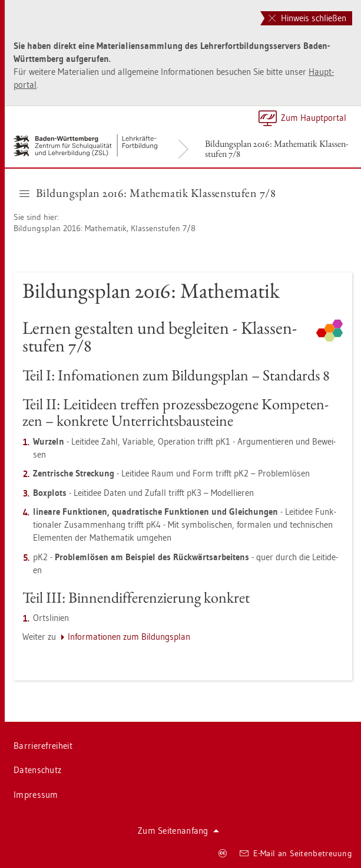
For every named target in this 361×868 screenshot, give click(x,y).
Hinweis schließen (307, 18)
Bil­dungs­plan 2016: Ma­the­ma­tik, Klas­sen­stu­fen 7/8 (105, 228)
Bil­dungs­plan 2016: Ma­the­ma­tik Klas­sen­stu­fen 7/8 (276, 149)
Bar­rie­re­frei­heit (43, 745)
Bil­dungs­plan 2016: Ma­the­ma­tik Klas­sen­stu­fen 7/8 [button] (147, 192)
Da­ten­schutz (37, 769)
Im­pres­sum (36, 794)
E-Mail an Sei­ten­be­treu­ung (296, 853)
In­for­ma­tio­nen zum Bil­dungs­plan (129, 636)
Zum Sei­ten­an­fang (178, 830)
